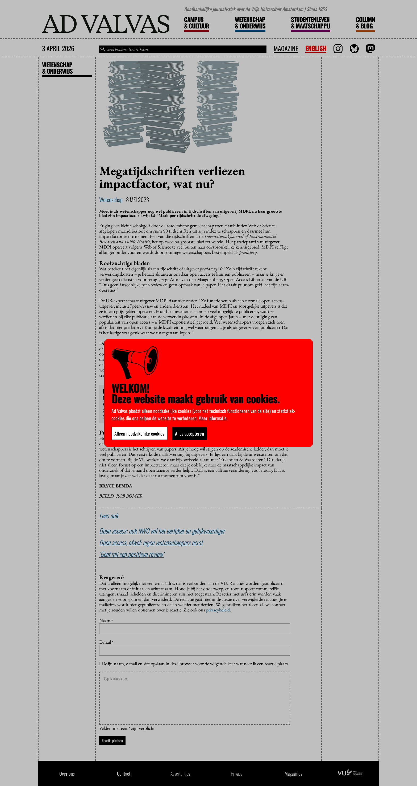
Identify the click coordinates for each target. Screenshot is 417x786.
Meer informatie (212, 418)
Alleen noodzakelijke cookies (139, 433)
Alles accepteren (189, 433)
